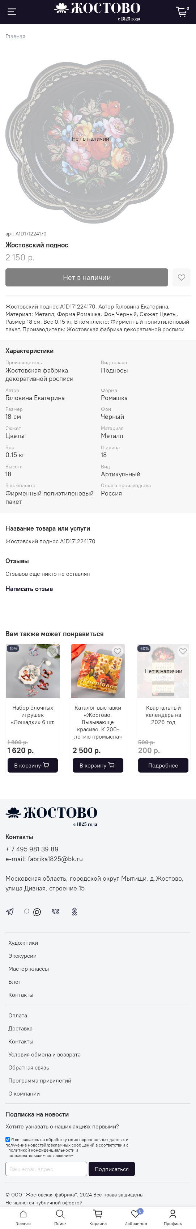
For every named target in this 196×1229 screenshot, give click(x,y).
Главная (15, 36)
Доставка (20, 1028)
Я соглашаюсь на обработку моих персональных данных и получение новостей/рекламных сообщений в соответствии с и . (66, 1147)
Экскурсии (22, 955)
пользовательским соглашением (40, 1155)
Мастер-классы (28, 968)
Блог (14, 981)
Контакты (20, 994)
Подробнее (163, 765)
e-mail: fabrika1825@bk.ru (44, 859)
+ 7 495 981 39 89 (32, 849)
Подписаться (112, 1169)
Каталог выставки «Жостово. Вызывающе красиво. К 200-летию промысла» (98, 722)
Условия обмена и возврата (44, 1054)
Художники (23, 942)
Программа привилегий (39, 1080)
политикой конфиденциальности (41, 1150)
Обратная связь (28, 1067)
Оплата (17, 1015)
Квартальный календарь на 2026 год (163, 715)
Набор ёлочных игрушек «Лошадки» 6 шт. (33, 715)
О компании (24, 1093)
